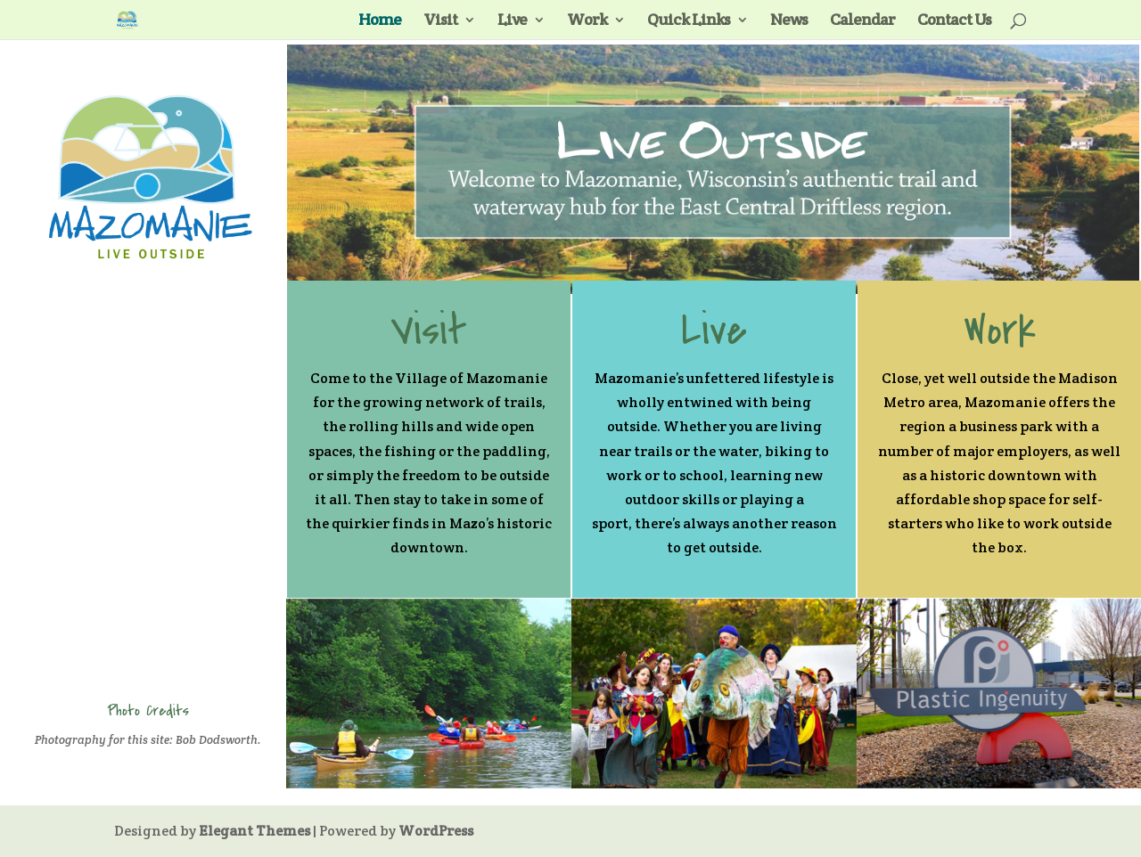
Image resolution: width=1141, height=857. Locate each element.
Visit (440, 21)
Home (379, 21)
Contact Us (954, 21)
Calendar (862, 21)
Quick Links (688, 21)
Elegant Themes (254, 830)
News (789, 21)
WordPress (435, 830)
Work (587, 21)
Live (512, 21)
